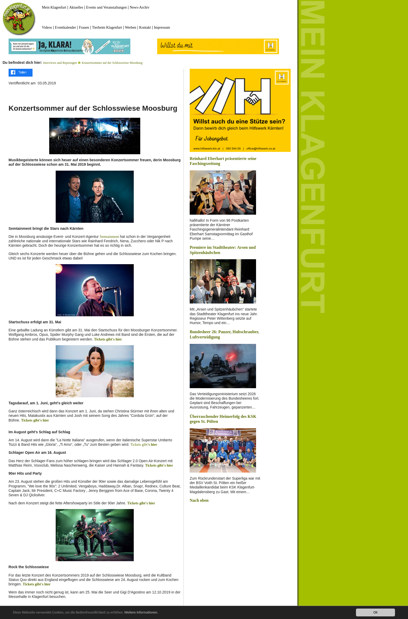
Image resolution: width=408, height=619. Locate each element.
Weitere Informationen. (141, 612)
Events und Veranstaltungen (106, 7)
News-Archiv (139, 7)
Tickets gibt (139, 445)
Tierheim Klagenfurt (107, 27)
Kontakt (145, 27)
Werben (130, 27)
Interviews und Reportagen (60, 63)
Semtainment (109, 237)
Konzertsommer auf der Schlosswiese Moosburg (112, 63)
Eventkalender (65, 27)
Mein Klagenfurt (54, 7)
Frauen (84, 27)
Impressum (162, 27)
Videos (47, 27)
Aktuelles (76, 7)
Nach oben (199, 500)
